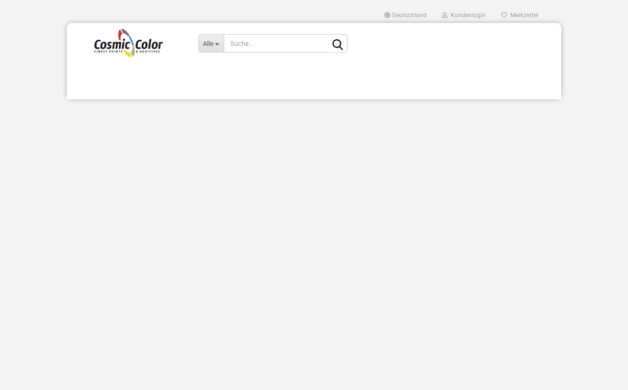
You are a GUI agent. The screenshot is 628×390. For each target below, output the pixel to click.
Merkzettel (519, 15)
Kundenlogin (464, 15)
